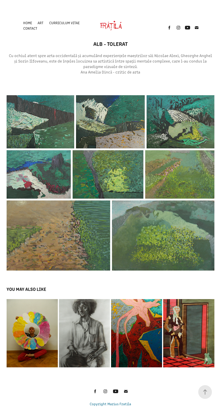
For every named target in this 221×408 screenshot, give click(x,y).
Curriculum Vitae (64, 22)
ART (40, 22)
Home (27, 22)
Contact (30, 28)
